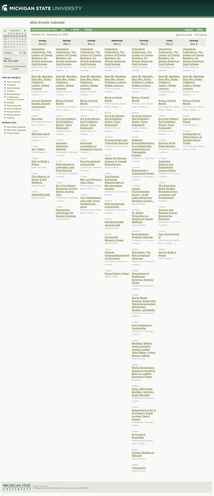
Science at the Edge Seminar (167, 144)
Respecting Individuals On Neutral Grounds (66, 212)
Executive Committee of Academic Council (91, 146)
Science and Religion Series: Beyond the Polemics (168, 214)
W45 (5, 39)
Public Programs (14, 109)
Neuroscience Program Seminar (142, 236)
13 (25, 39)
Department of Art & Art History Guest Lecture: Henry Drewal (144, 415)
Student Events (14, 115)
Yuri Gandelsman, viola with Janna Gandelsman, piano (91, 202)
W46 (5, 41)
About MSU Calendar (16, 127)
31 (9, 36)
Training (10, 118)
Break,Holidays (14, 94)
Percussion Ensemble (138, 436)
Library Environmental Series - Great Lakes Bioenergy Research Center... (143, 194)
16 (14, 41)
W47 (5, 44)
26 (22, 44)
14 (9, 41)
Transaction (139, 467)
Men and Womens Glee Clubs (91, 181)
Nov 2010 (15, 30)
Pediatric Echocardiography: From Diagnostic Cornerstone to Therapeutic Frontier (143, 148)
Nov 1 (66, 43)
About (35, 486)
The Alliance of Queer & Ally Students (40, 179)
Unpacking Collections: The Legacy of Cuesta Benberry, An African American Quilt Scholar (42, 57)
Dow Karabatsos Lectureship (90, 163)
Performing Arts (14, 106)
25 (20, 44)
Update (15, 69)
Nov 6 (193, 43)
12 (22, 39)
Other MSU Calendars (16, 130)
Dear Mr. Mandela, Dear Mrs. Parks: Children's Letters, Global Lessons (42, 82)
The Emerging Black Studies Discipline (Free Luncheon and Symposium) (168, 191)
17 (17, 41)
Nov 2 (91, 43)
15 (11, 41)
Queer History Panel (117, 273)
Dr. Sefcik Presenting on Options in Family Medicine (142, 217)
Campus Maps (13, 133)
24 (17, 44)
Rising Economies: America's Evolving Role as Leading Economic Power (143, 372)
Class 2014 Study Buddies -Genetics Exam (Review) (143, 392)
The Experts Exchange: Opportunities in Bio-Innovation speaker (114, 182)
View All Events (14, 82)
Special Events (13, 112)
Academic (11, 85)
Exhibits (10, 103)
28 (9, 47)
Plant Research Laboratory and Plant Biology (65, 167)
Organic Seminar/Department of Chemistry (117, 255)
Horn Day (37, 118)
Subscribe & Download (15, 66)
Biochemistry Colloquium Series (143, 172)
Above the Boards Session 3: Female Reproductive (116, 161)
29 (11, 47)
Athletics (11, 91)
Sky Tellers (38, 149)
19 (22, 41)
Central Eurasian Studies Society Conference (42, 103)
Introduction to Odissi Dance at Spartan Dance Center (192, 138)
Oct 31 (42, 43)
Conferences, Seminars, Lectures (15, 98)
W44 (5, 36)
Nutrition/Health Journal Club (114, 223)
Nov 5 (169, 43)
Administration (13, 88)
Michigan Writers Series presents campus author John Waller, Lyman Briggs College (144, 349)
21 (9, 44)
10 (17, 39)
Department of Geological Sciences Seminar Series (142, 278)
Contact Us (43, 486)
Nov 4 (143, 43)
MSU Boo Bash (41, 134)
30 (14, 47)
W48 (5, 47)
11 (20, 39)
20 (25, 41)
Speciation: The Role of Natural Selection (141, 255)
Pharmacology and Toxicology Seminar (117, 141)
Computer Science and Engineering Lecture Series (167, 166)
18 (20, 41)
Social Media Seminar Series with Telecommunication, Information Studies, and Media (144, 303)
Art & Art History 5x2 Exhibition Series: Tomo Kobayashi (66, 123)
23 (14, 44)
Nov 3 (117, 43)
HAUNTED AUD (41, 194)
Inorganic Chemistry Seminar (62, 146)
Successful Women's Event (114, 239)
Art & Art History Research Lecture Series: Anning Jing (66, 190)
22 (11, 44)
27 (25, 44)
